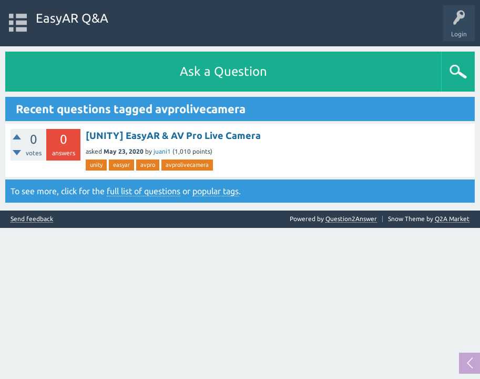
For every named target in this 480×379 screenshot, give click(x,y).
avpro (147, 165)
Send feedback (32, 219)
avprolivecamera (187, 165)
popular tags (215, 191)
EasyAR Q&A (72, 18)
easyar (121, 165)
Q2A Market (452, 218)
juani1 (162, 151)
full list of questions (143, 191)
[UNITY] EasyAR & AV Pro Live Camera (173, 135)
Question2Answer (351, 218)
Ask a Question (223, 71)
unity (96, 165)
